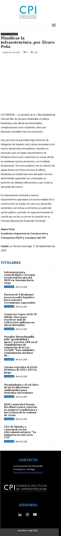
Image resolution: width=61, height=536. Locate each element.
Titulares (9, 287)
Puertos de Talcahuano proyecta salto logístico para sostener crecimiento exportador (19, 298)
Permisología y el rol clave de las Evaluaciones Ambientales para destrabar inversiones (21, 389)
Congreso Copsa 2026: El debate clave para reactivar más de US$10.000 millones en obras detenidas (20, 320)
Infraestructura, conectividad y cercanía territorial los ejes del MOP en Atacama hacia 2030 (19, 278)
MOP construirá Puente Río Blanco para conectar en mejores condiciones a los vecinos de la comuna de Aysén (20, 410)
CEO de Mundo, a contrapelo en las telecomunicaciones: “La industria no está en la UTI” (20, 432)
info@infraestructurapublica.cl (28, 472)
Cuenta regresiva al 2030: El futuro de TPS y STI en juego (21, 370)
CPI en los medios (9, 34)
